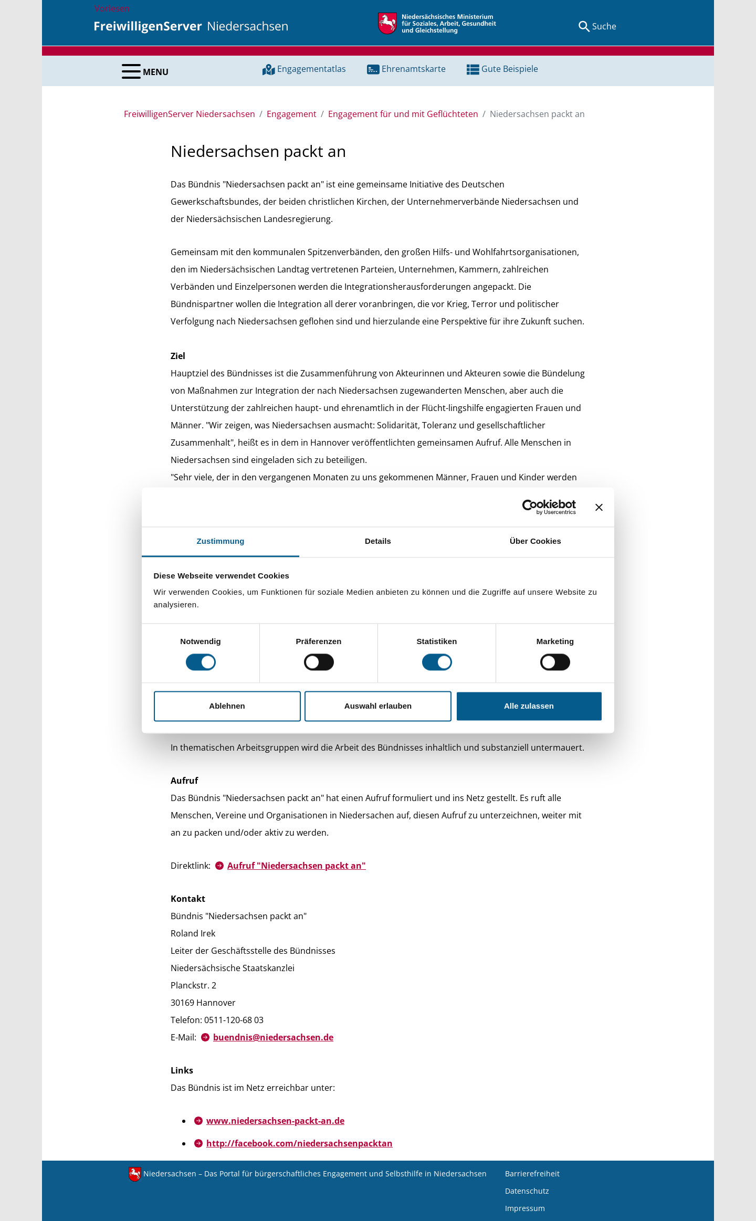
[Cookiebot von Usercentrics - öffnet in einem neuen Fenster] (530, 507)
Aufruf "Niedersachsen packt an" (296, 865)
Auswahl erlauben (378, 705)
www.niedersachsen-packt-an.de (275, 1121)
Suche (604, 26)
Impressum (525, 1208)
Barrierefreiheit (532, 1173)
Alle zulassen (529, 705)
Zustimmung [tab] (221, 540)
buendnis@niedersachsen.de (273, 1037)
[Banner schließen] (599, 507)
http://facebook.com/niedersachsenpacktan (299, 1143)
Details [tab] (378, 540)
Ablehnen (227, 705)
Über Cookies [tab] (535, 540)
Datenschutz (527, 1191)
